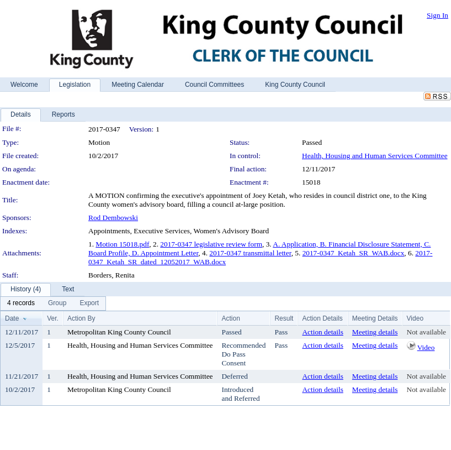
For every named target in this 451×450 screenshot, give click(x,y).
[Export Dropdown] (89, 303)
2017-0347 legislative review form (211, 244)
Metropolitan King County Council (119, 332)
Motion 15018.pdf (122, 244)
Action (230, 318)
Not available (426, 332)
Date (12, 318)
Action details (322, 332)
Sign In (437, 15)
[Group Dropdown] (57, 303)
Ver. (53, 318)
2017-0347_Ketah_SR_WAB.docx (354, 253)
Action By (81, 318)
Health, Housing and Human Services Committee (375, 155)
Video (426, 347)
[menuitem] (21, 303)
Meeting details (375, 332)
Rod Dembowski (113, 217)
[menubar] (53, 303)
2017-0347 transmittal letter (250, 253)
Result (283, 318)
